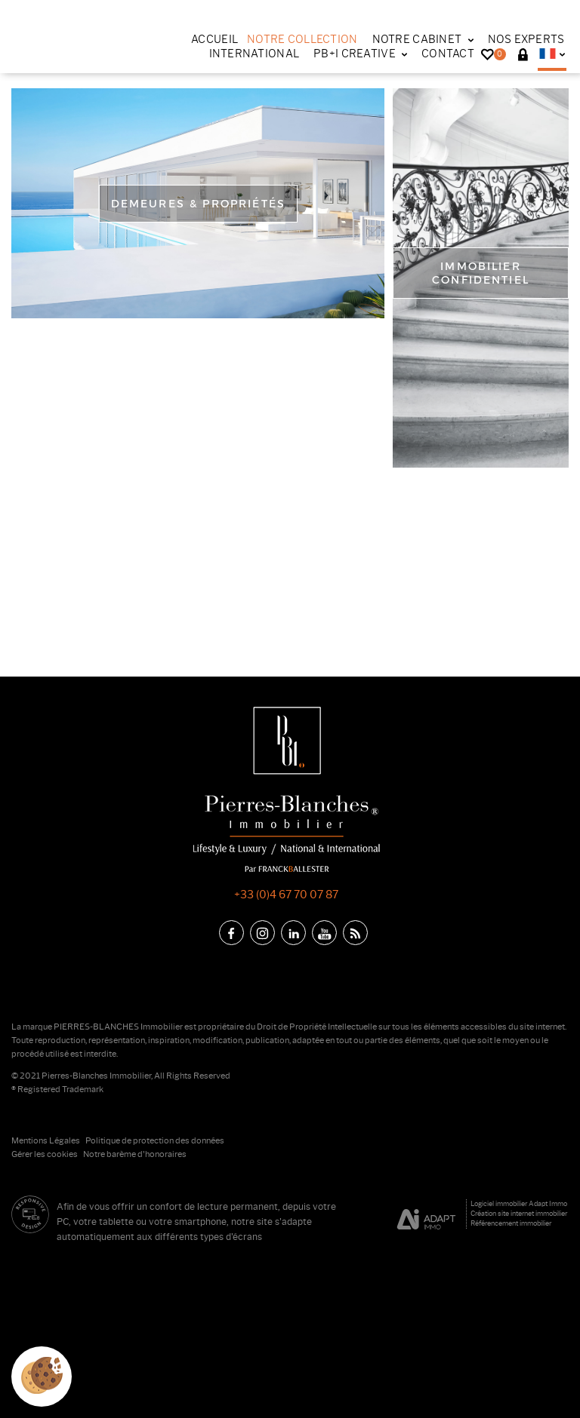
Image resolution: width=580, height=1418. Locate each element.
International (254, 53)
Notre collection (302, 39)
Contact (447, 53)
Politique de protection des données (154, 1141)
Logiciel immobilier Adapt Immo (518, 1203)
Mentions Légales (45, 1141)
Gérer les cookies (44, 1154)
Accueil (214, 39)
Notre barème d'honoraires (135, 1154)
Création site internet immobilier (518, 1213)
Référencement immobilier (510, 1223)
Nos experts (526, 39)
